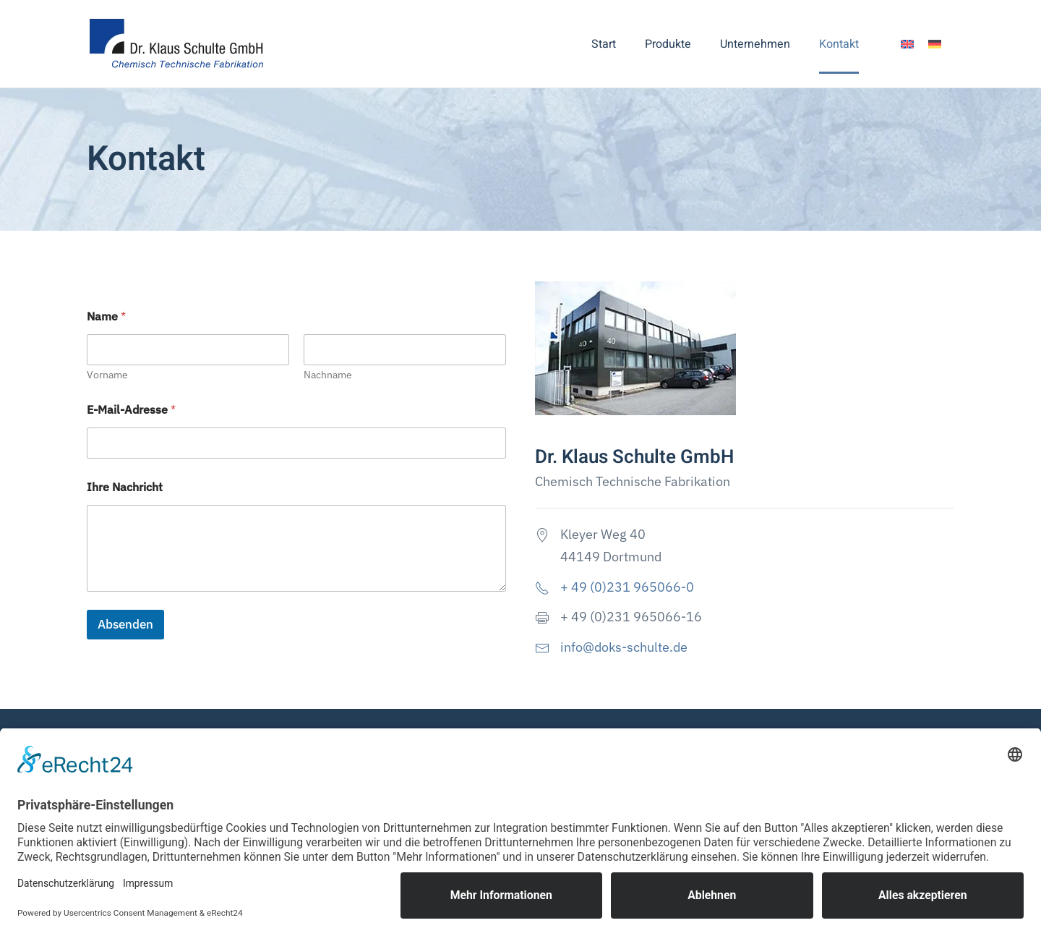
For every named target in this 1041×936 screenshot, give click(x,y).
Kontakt (839, 44)
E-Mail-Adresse (131, 410)
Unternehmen (755, 44)
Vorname (107, 375)
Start (603, 44)
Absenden (125, 624)
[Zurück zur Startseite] (179, 43)
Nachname (328, 375)
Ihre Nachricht (125, 487)
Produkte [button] (668, 44)
